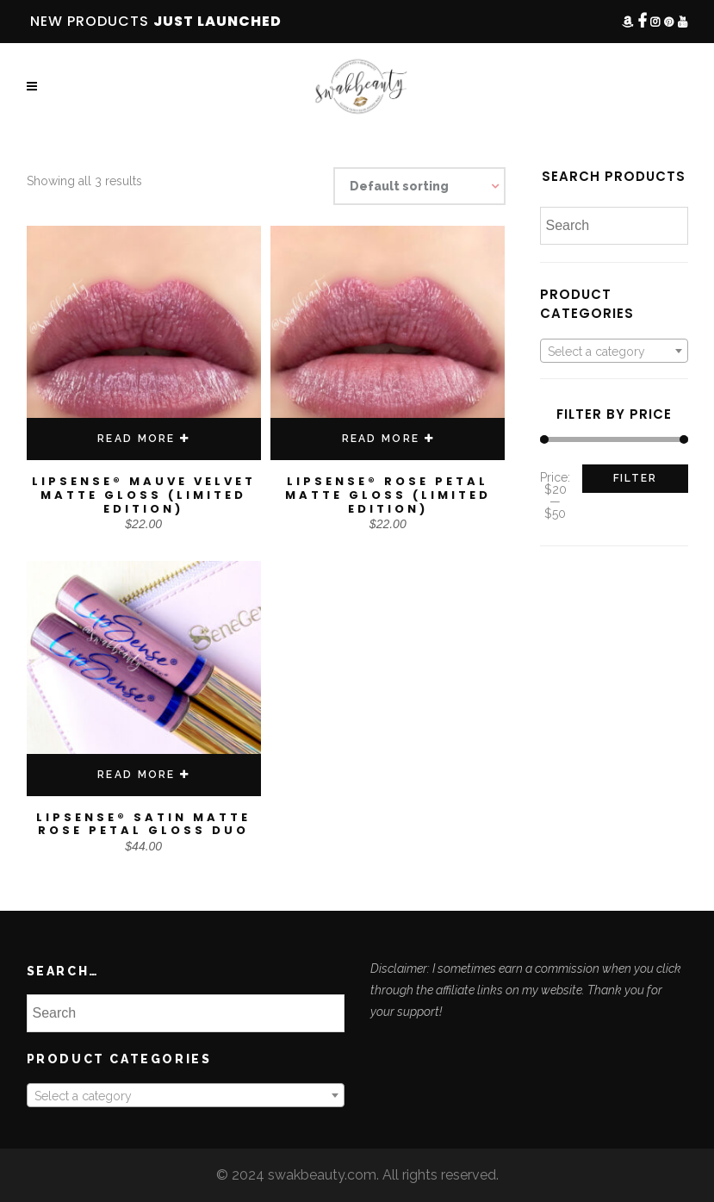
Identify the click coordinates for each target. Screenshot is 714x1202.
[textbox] (614, 351)
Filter (635, 478)
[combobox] (614, 351)
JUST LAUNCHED (217, 21)
